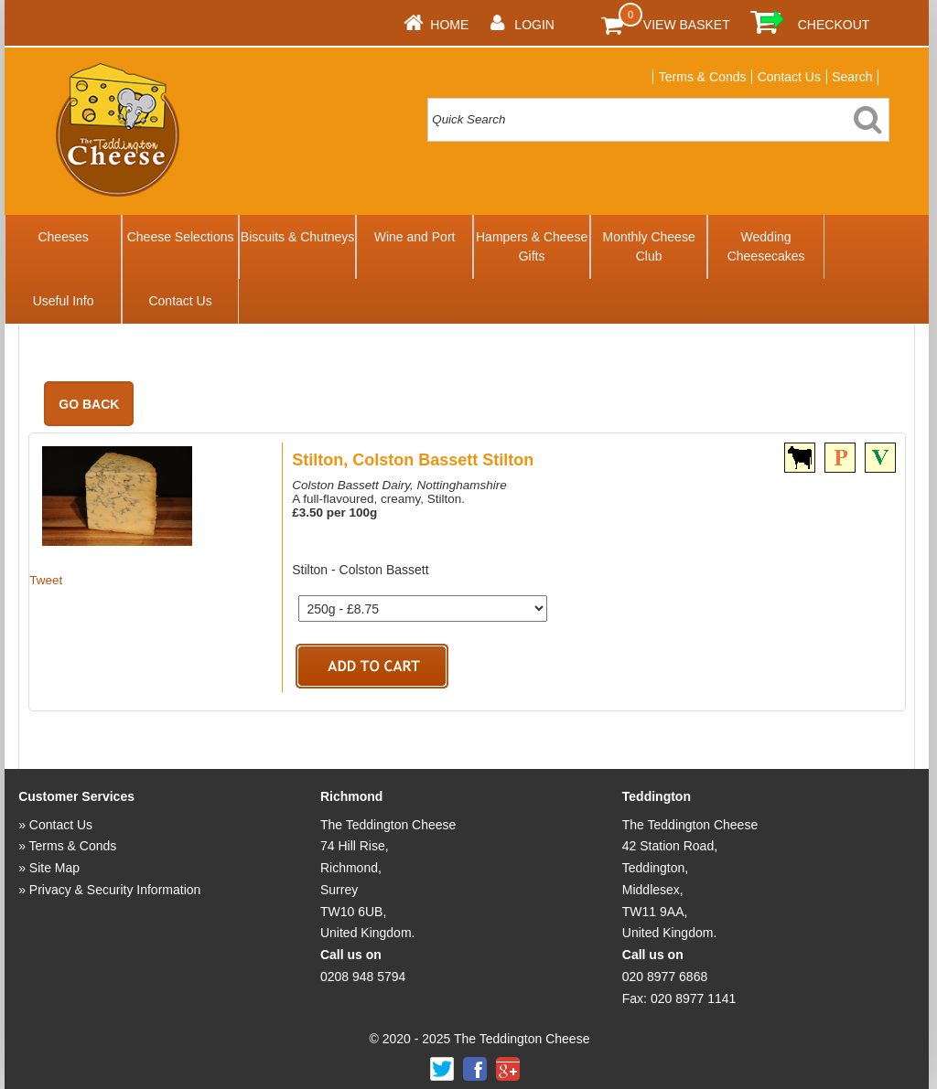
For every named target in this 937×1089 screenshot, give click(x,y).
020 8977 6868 (664, 976)
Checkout (834, 24)
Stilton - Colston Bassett (360, 569)
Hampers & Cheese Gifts (531, 246)
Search (852, 76)
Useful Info (63, 301)
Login (534, 24)
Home (449, 24)
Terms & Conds (703, 76)
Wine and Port (415, 237)
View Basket (686, 24)
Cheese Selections (180, 237)
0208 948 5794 (362, 976)
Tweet (45, 580)
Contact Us (789, 76)
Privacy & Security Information (115, 889)
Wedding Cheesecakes (766, 246)
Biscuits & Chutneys (298, 237)
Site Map (54, 867)
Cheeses (63, 237)
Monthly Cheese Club (649, 246)
